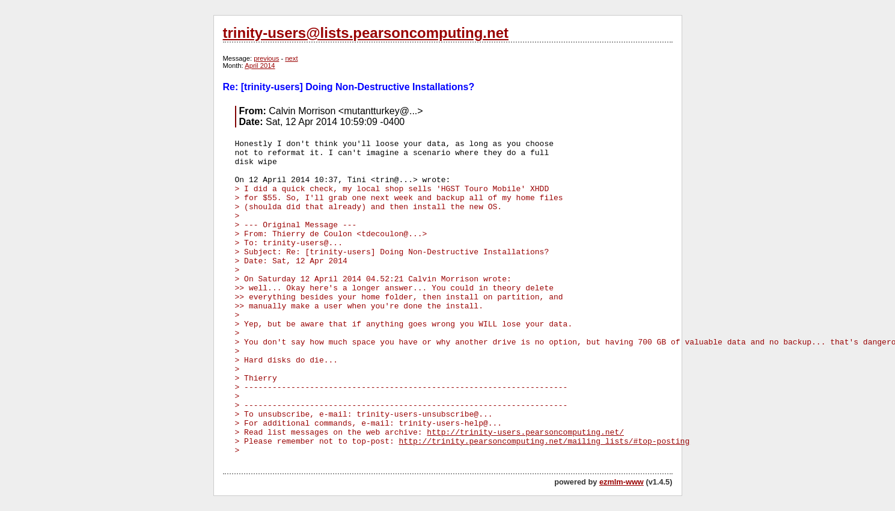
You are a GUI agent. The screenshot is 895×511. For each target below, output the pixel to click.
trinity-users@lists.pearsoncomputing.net (366, 33)
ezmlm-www (621, 481)
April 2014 (260, 65)
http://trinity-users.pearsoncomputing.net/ (525, 432)
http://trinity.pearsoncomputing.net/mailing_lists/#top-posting (544, 441)
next (291, 58)
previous (266, 58)
